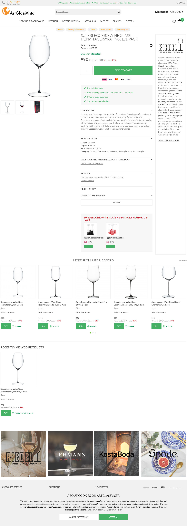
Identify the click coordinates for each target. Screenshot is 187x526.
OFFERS (130, 21)
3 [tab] (95, 335)
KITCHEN (53, 21)
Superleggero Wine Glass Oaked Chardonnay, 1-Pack (165, 303)
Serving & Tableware (99, 151)
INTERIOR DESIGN (71, 21)
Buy (6, 326)
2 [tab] (93, 335)
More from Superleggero (93, 260)
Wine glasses (124, 151)
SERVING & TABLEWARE (31, 21)
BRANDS (117, 21)
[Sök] (86, 12)
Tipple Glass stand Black (94, 237)
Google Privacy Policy (113, 509)
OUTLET (104, 21)
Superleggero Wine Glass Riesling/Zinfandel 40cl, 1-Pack (52, 303)
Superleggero (91, 45)
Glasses (113, 151)
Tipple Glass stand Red (115, 237)
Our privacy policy (95, 509)
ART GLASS (90, 21)
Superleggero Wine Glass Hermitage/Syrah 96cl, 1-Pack (14, 390)
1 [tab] (90, 335)
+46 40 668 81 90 (13, 2)
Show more (183, 260)
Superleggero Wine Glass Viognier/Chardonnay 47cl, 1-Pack (129, 303)
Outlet (116, 202)
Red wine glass (139, 151)
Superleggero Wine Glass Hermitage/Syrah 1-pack (12, 303)
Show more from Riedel (168, 140)
